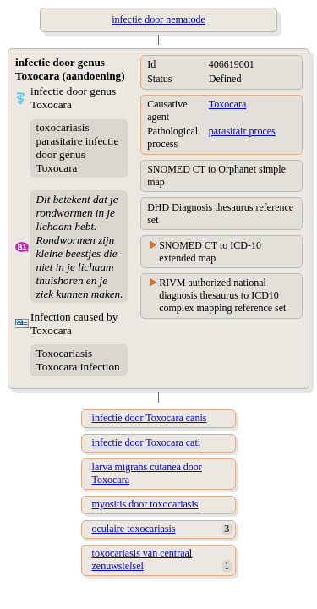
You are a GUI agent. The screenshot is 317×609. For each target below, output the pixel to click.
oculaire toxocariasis (134, 529)
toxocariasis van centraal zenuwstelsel (142, 559)
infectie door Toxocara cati (146, 442)
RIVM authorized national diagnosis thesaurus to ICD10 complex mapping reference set (222, 295)
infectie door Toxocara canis (149, 418)
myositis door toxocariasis (145, 504)
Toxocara (227, 104)
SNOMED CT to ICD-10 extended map (210, 251)
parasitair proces (242, 131)
